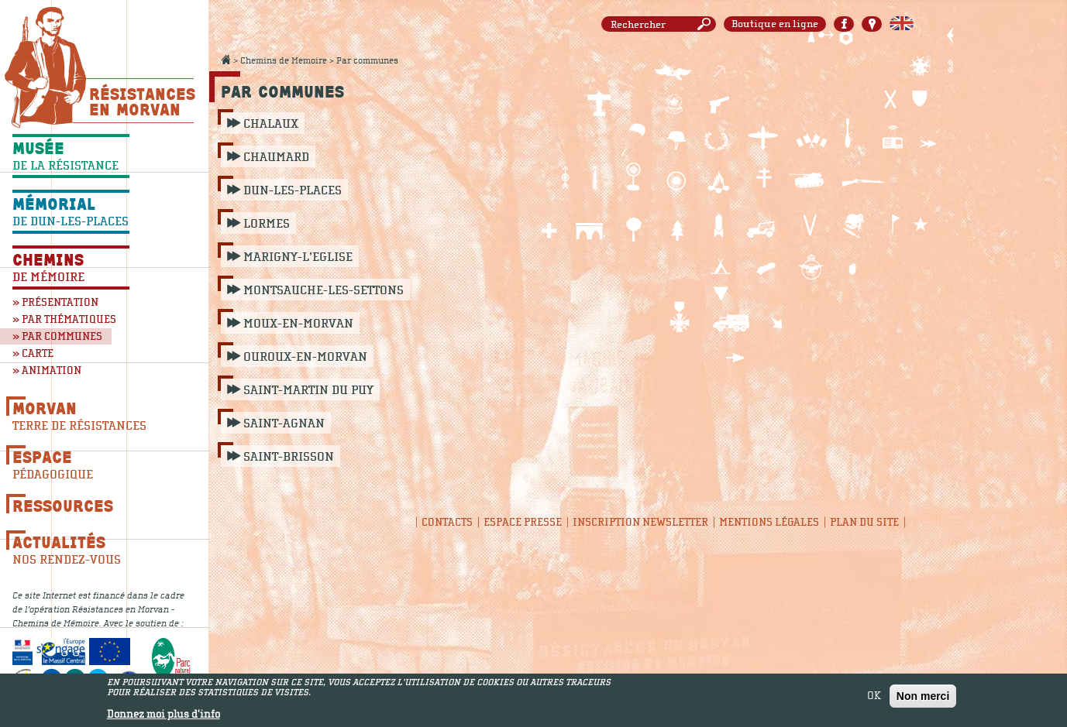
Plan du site (864, 522)
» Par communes (57, 336)
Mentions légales (769, 522)
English (902, 24)
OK (874, 697)
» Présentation (55, 302)
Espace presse (523, 522)
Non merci (923, 697)
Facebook (844, 24)
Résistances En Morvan (141, 101)
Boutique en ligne (774, 24)
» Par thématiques (64, 319)
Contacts (447, 522)
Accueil (225, 59)
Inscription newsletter (640, 522)
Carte (872, 24)
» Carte (32, 353)
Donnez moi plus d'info (163, 716)
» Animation (46, 370)
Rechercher (706, 24)
